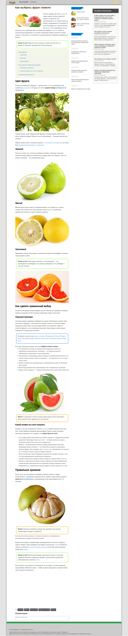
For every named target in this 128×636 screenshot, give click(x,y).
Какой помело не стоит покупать (31, 71)
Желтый (23, 58)
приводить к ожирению (36, 145)
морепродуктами (42, 547)
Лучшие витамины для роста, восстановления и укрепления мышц (79, 42)
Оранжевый (24, 61)
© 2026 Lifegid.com (14, 629)
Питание (20, 609)
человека (46, 449)
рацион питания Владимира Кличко (46, 336)
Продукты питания (44, 609)
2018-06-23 (74, 67)
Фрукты (26, 609)
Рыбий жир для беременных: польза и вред (79, 62)
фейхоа (48, 28)
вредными (22, 145)
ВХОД (115, 2)
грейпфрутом (60, 88)
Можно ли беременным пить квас (80, 89)
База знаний (23, 2)
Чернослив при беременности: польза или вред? (80, 80)
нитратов (64, 459)
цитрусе (63, 14)
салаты (57, 545)
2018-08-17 (74, 38)
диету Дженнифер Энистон (31, 338)
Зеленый (23, 55)
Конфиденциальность (27, 629)
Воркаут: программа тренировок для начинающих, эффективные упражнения (104, 72)
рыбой (32, 547)
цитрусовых (27, 88)
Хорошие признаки (27, 68)
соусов (25, 549)
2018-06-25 (74, 58)
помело (54, 30)
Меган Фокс (45, 338)
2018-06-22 (74, 76)
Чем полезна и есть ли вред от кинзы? (105, 59)
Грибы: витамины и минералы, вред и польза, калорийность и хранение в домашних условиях (104, 46)
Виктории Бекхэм (56, 338)
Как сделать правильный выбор (30, 65)
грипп (37, 560)
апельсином (19, 90)
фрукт (55, 21)
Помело (53, 609)
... (110, 27)
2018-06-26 (74, 48)
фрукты (49, 210)
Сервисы (33, 2)
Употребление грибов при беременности (78, 52)
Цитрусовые (33, 609)
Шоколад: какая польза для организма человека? (79, 71)
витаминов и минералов (53, 143)
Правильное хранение (26, 74)
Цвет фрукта (23, 52)
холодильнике (28, 479)
